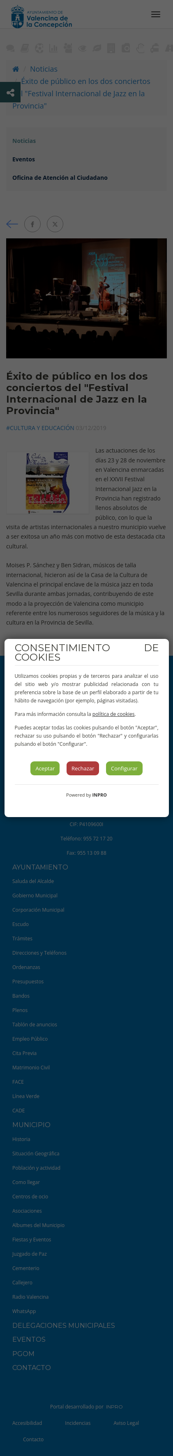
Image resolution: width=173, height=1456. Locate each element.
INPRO (99, 795)
